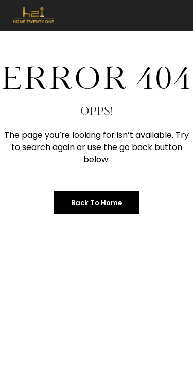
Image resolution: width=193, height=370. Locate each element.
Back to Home (96, 203)
